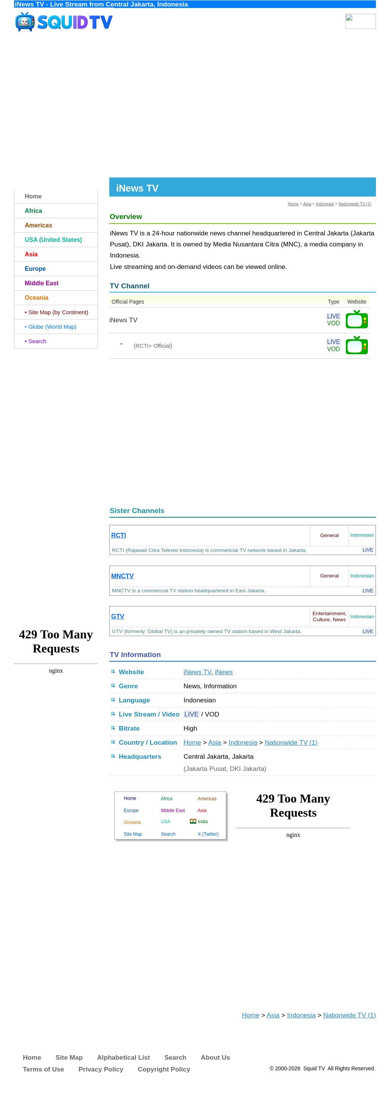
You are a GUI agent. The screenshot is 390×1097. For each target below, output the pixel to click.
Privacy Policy (100, 1069)
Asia (307, 203)
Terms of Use (43, 1069)
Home (293, 203)
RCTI (118, 535)
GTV (117, 616)
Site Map (69, 1057)
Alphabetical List (123, 1057)
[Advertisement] (195, 106)
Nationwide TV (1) (355, 203)
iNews (224, 672)
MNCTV (122, 576)
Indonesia (325, 203)
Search (176, 1057)
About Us (215, 1057)
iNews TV (197, 672)
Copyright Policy (164, 1069)
